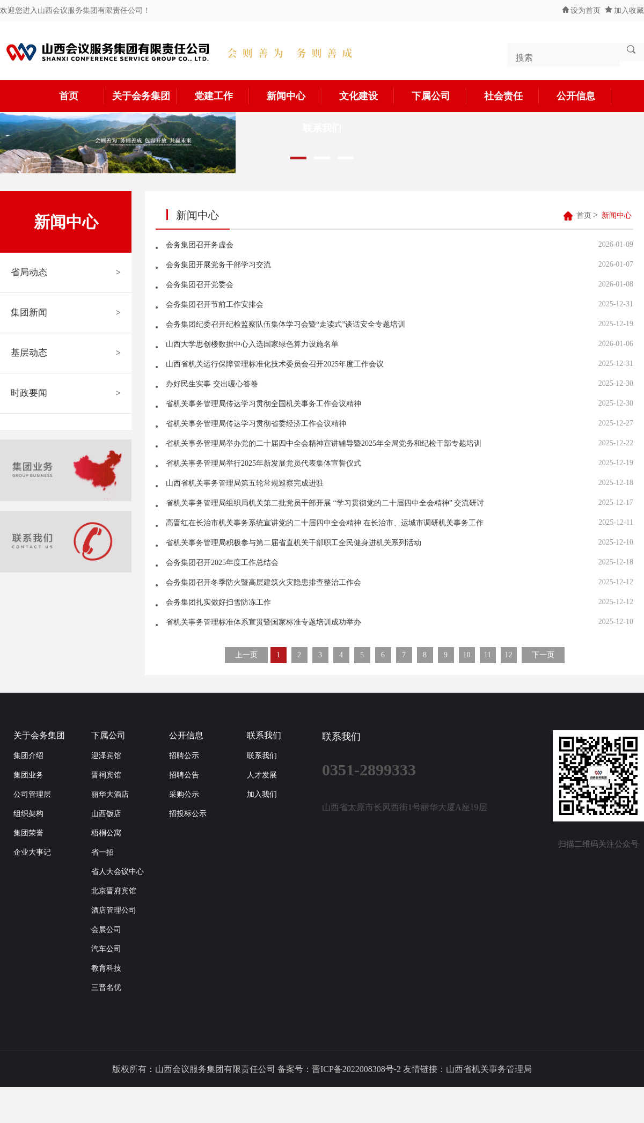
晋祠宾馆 (106, 775)
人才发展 (262, 775)
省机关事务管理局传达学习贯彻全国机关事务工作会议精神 (263, 404)
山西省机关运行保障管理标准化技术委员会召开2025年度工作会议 (275, 364)
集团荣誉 (28, 833)
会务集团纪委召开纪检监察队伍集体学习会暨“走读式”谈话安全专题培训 (285, 324)
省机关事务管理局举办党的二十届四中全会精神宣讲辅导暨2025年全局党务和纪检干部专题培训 (323, 443)
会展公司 (106, 930)
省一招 (102, 852)
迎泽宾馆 (106, 756)
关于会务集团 (145, 96)
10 (467, 655)
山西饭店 (106, 814)
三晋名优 (106, 987)
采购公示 (184, 794)
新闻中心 (295, 96)
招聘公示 (184, 756)
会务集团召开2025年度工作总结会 (222, 563)
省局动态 (66, 272)
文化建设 (367, 96)
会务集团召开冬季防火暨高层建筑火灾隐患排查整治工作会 (263, 582)
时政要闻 (66, 393)
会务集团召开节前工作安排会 (215, 304)
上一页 (246, 655)
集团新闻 (66, 313)
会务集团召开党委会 (199, 285)
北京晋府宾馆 (113, 891)
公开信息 (584, 96)
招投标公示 (188, 814)
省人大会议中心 (117, 872)
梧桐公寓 (106, 833)
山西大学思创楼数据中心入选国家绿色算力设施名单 (252, 344)
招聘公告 (184, 775)
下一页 (543, 655)
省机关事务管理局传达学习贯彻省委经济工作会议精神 (256, 424)
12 (509, 655)
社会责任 (512, 96)
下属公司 (439, 96)
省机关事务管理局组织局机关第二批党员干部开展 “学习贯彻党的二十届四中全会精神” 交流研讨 (325, 503)
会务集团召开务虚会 (199, 245)
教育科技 (106, 968)
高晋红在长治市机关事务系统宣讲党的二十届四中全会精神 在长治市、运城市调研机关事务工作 (325, 523)
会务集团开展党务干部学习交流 (218, 265)
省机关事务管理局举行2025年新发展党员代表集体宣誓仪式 (263, 463)
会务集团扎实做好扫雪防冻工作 (218, 602)
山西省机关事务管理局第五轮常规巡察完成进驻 (245, 483)
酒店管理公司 (113, 910)
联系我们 (264, 735)
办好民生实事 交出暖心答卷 (212, 384)
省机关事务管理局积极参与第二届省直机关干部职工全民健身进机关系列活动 (293, 543)
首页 (82, 96)
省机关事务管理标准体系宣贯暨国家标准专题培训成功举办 (263, 622)
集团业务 (28, 775)
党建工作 (222, 96)
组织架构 (28, 814)
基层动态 (66, 353)
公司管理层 (32, 794)
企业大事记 (32, 852)
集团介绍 (28, 756)
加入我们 (262, 794)
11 (487, 655)
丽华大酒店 (110, 794)
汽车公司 (106, 949)
